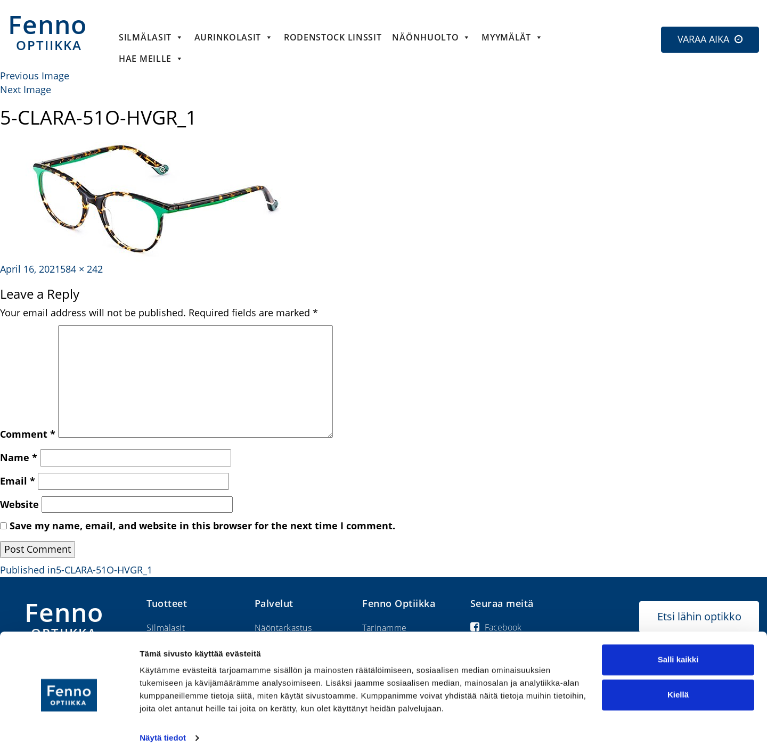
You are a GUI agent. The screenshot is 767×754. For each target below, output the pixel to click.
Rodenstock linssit (333, 37)
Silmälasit (151, 37)
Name (18, 457)
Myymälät (512, 37)
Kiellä (678, 689)
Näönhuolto (431, 37)
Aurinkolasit (233, 37)
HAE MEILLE (151, 58)
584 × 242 (81, 269)
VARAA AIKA (703, 38)
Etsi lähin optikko (699, 616)
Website (19, 504)
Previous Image (34, 75)
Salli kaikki (678, 654)
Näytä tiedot (163, 732)
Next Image (25, 89)
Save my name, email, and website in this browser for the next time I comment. (202, 525)
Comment (27, 434)
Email (17, 480)
